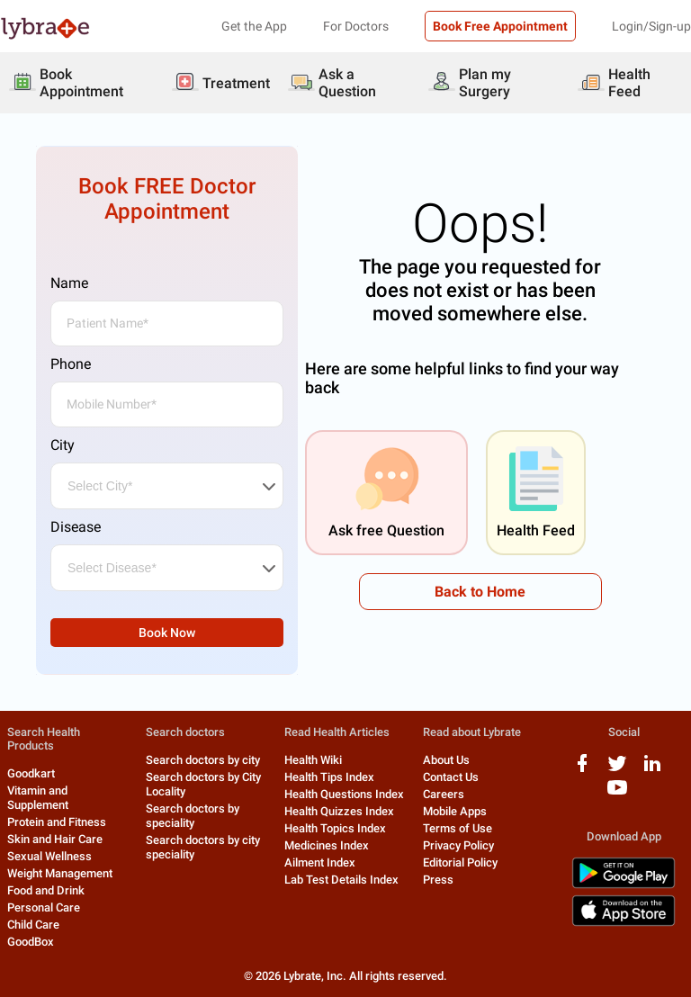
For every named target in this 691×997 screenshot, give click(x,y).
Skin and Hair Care (55, 839)
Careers (443, 794)
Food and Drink (46, 890)
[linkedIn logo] (652, 770)
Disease (75, 526)
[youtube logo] (617, 794)
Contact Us (451, 777)
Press (438, 879)
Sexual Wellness (49, 856)
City (62, 445)
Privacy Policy (458, 845)
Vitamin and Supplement (37, 798)
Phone (70, 364)
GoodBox (30, 941)
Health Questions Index (344, 794)
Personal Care (43, 907)
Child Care (33, 924)
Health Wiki (313, 760)
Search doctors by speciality (192, 816)
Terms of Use (457, 828)
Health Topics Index (335, 828)
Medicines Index (326, 845)
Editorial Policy (460, 862)
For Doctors (356, 26)
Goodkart (31, 773)
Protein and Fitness (56, 822)
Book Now (167, 632)
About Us (446, 760)
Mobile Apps (455, 811)
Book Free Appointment (500, 26)
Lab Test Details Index (341, 879)
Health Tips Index (329, 777)
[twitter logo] (617, 770)
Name (69, 283)
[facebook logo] (582, 770)
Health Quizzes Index (339, 811)
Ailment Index (319, 862)
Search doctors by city (203, 760)
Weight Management (59, 873)
